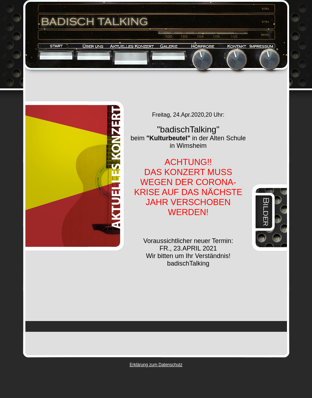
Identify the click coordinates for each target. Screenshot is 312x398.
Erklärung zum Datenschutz (156, 364)
